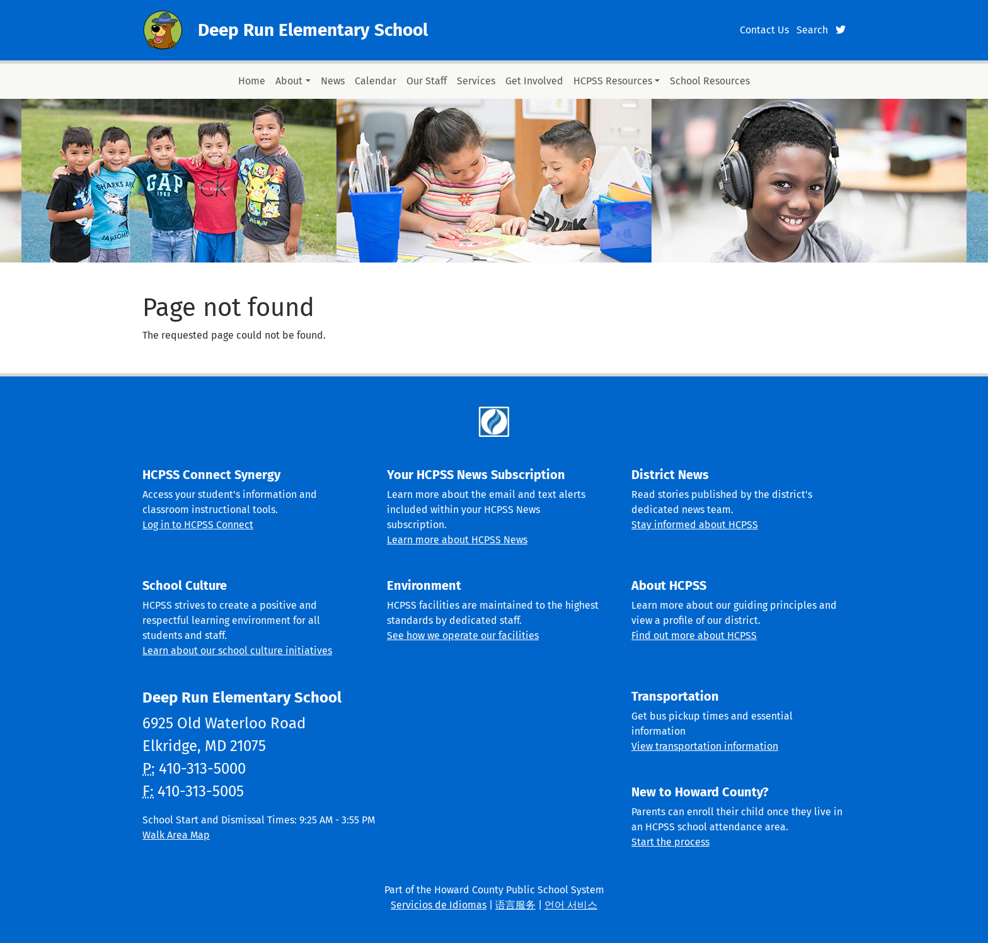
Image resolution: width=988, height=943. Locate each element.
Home (251, 81)
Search (812, 30)
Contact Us (764, 30)
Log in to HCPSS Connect (197, 525)
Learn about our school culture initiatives (237, 651)
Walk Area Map (176, 835)
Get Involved (534, 81)
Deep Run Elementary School (313, 30)
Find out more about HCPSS (694, 635)
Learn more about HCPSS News (457, 540)
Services (476, 81)
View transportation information (704, 746)
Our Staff (426, 81)
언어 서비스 (570, 905)
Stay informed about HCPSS (694, 525)
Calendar (375, 81)
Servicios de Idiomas (438, 905)
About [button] (288, 81)
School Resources (710, 81)
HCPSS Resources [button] (612, 81)
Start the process (670, 842)
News (333, 81)
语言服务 (515, 905)
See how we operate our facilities (463, 635)
